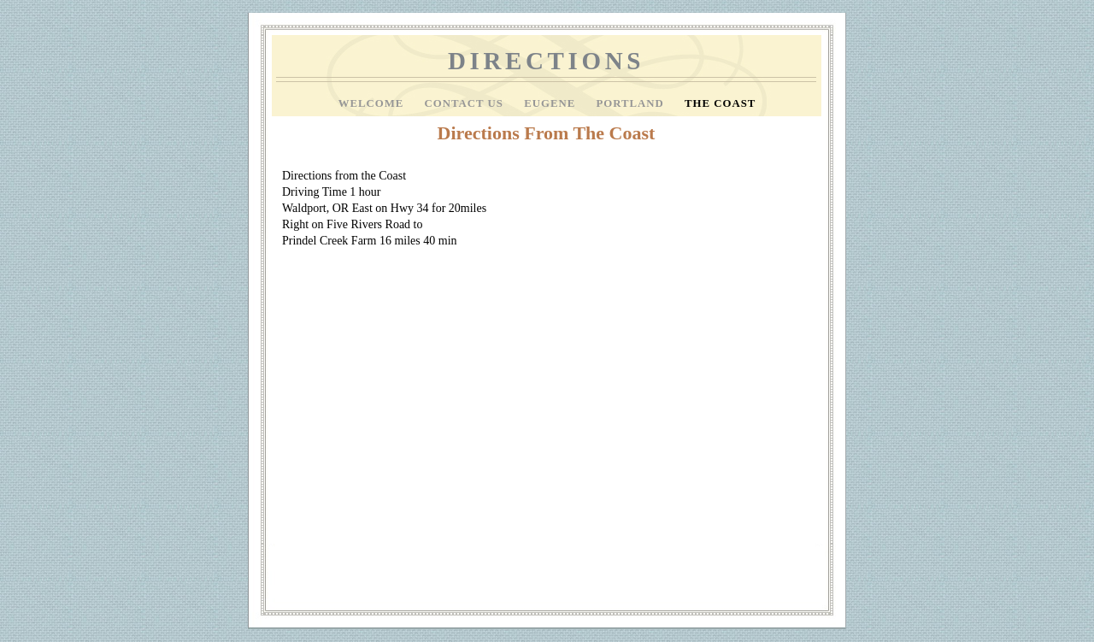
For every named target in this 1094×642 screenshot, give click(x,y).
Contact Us (466, 103)
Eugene (551, 103)
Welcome (373, 103)
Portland (632, 103)
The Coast (720, 103)
